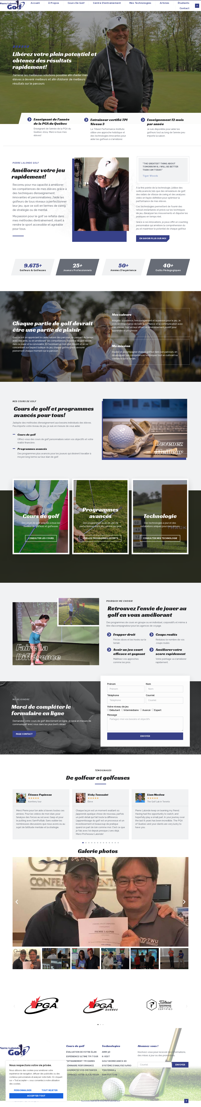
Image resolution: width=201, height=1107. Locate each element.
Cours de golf (76, 3)
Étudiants (183, 3)
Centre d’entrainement (107, 3)
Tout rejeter (50, 1090)
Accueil (35, 3)
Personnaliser (22, 1090)
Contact (184, 8)
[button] (83, 842)
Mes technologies (140, 3)
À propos (53, 3)
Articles (164, 3)
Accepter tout (36, 1096)
